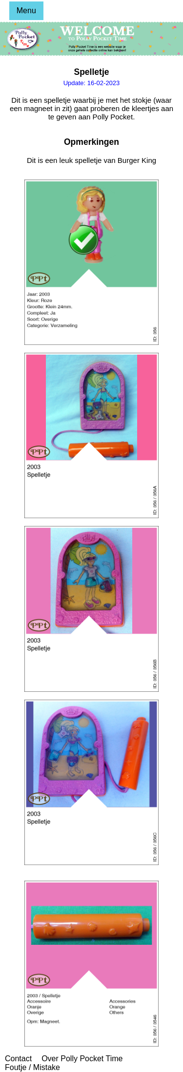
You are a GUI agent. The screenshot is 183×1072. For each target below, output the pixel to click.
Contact (18, 1058)
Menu (26, 10)
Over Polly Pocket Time (81, 1058)
